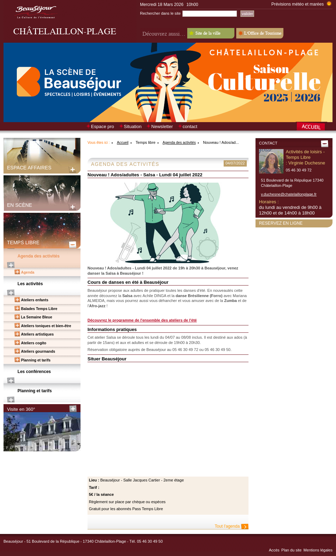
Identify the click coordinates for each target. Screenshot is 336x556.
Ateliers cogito (33, 343)
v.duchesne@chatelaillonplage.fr (289, 194)
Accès (274, 550)
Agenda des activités (38, 256)
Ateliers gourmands (38, 351)
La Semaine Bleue (36, 317)
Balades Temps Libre (39, 309)
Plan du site (291, 550)
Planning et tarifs (35, 360)
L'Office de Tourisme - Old (260, 33)
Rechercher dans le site (160, 13)
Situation (133, 126)
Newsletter (162, 126)
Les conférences (34, 371)
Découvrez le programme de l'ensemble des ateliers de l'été (142, 320)
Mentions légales (317, 550)
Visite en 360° (21, 409)
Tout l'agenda (227, 526)
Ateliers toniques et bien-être (46, 326)
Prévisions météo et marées (297, 4)
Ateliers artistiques (37, 334)
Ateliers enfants (34, 300)
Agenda (27, 272)
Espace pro (102, 126)
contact (190, 126)
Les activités (30, 283)
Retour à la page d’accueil (314, 127)
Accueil (122, 143)
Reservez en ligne (281, 223)
